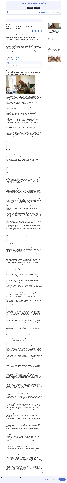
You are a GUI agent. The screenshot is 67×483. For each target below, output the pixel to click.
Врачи (12, 16)
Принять (62, 479)
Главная (7, 16)
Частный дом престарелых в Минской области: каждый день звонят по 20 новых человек (54, 31)
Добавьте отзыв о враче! (43, 12)
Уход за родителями (13, 59)
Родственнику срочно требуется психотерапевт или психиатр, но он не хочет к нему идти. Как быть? (54, 50)
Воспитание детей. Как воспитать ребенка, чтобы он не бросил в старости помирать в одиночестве (54, 65)
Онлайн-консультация (27, 16)
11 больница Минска (16, 57)
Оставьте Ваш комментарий (24, 65)
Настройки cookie (46, 479)
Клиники (15, 16)
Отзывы (20, 16)
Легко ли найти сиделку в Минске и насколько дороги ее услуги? (54, 43)
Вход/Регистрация (56, 12)
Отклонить (54, 479)
